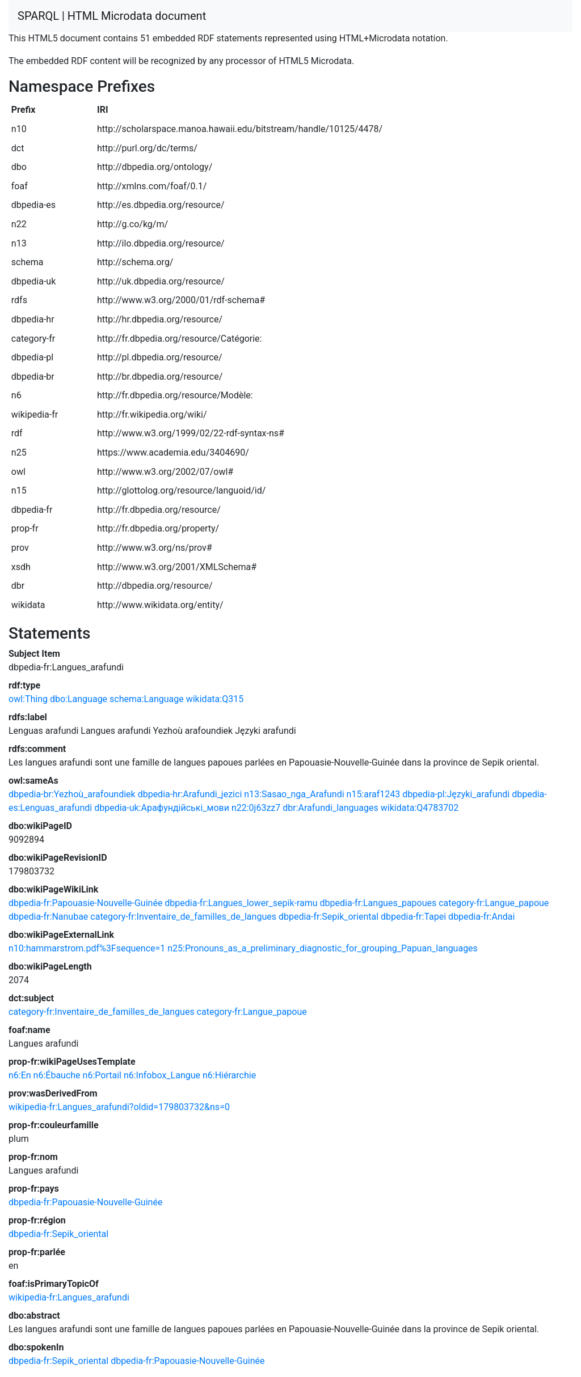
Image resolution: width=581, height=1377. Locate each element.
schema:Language (147, 699)
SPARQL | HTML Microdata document (112, 16)
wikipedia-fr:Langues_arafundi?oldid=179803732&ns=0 (119, 1107)
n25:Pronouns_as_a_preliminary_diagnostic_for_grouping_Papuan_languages (322, 948)
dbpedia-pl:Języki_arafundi (456, 794)
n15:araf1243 (374, 794)
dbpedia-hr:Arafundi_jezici (190, 794)
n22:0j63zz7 (255, 807)
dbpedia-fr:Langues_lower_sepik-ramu (241, 903)
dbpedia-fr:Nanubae (48, 916)
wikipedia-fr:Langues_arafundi (69, 1297)
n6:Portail (102, 1075)
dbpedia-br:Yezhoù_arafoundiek (72, 794)
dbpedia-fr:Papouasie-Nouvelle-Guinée (85, 903)
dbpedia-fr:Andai (481, 916)
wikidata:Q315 (214, 699)
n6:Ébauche (57, 1075)
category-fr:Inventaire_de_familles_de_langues (183, 916)
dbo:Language (78, 699)
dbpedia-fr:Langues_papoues (378, 903)
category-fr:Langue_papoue (494, 903)
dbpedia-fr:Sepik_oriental (328, 916)
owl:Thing (28, 699)
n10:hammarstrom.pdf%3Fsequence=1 (87, 948)
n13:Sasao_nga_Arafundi (294, 794)
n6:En (20, 1075)
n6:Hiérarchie (229, 1075)
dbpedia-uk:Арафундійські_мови (161, 807)
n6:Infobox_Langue (162, 1075)
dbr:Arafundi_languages (330, 807)
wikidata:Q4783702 (419, 807)
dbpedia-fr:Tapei (413, 916)
